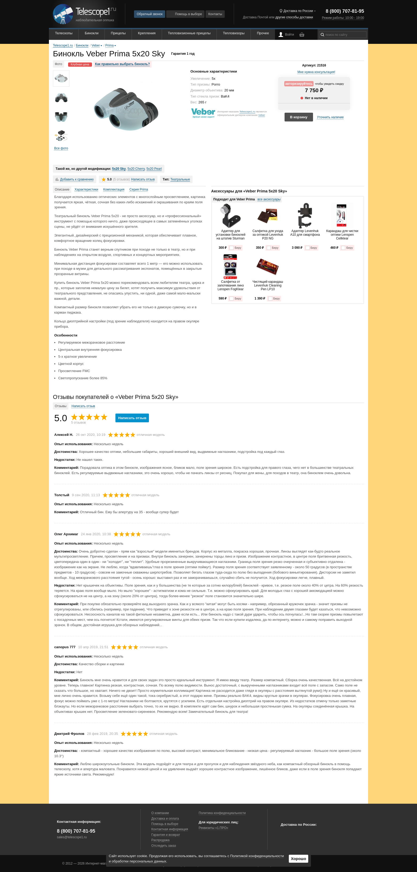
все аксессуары (269, 199)
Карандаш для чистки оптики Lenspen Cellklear (342, 235)
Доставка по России (298, 11)
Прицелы (118, 33)
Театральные (180, 179)
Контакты (215, 14)
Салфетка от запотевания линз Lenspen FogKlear (230, 285)
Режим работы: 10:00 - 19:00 (343, 18)
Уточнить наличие (330, 117)
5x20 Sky (119, 169)
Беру (235, 248)
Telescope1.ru (247, 111)
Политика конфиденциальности (222, 813)
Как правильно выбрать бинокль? (122, 64)
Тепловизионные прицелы (189, 33)
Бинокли (92, 33)
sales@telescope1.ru (72, 837)
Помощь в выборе (185, 14)
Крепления (147, 33)
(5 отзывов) (121, 179)
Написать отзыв (143, 179)
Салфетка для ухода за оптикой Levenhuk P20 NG (267, 235)
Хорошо (298, 859)
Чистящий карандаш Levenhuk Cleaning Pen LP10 (268, 285)
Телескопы (64, 33)
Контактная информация (169, 829)
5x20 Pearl (154, 169)
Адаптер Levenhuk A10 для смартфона (305, 233)
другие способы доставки (294, 17)
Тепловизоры (233, 33)
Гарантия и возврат (165, 835)
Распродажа (160, 840)
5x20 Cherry (136, 169)
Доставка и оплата (165, 818)
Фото (58, 64)
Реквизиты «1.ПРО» (213, 828)
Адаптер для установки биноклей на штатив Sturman (230, 235)
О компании (160, 813)
